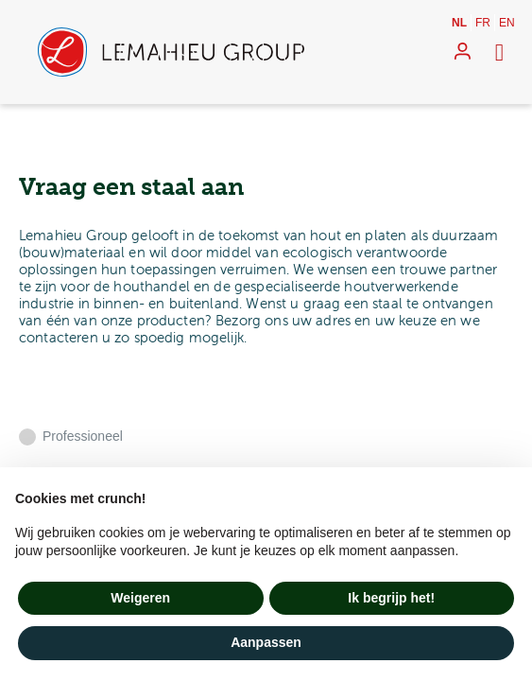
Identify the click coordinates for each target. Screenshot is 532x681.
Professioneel (83, 436)
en (507, 22)
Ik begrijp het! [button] (391, 597)
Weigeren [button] (140, 597)
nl (459, 22)
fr (482, 22)
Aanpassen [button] (266, 642)
